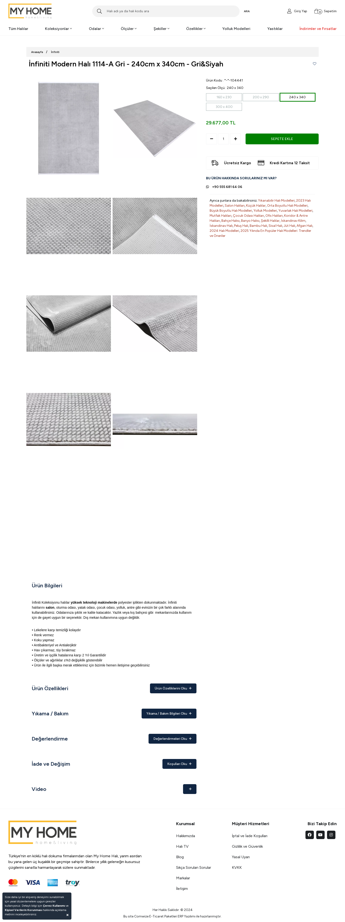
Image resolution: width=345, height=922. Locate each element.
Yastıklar (275, 28)
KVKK (237, 867)
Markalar (183, 878)
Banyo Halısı (250, 221)
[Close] (67, 914)
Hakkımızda (185, 836)
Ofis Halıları (274, 216)
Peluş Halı (241, 226)
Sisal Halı (275, 226)
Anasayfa (37, 52)
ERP (180, 916)
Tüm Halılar (18, 28)
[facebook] (309, 835)
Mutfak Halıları (220, 216)
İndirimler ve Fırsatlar (318, 28)
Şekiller (161, 28)
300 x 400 (224, 107)
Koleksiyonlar (58, 28)
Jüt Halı (289, 226)
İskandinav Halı (221, 226)
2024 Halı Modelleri (224, 231)
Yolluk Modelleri (236, 28)
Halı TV (182, 846)
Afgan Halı (304, 226)
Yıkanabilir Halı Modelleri (276, 200)
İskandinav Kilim (293, 221)
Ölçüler (129, 28)
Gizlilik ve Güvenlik (247, 846)
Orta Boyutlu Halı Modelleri (287, 206)
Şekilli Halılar (270, 221)
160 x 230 (224, 97)
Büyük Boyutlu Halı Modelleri (231, 211)
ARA (247, 11)
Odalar (96, 28)
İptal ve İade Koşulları (249, 836)
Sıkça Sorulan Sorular (193, 867)
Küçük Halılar (256, 206)
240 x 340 (297, 97)
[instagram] (331, 835)
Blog (180, 857)
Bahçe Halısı (230, 221)
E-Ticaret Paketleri (163, 916)
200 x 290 (261, 97)
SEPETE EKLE (282, 139)
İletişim (182, 888)
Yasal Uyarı (241, 857)
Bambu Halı (258, 226)
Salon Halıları (235, 206)
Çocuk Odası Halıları (248, 216)
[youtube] (320, 835)
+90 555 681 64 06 (227, 187)
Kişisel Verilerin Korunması (23, 910)
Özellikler (196, 28)
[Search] (166, 11)
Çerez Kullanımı (54, 905)
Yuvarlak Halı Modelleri (295, 211)
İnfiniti (55, 52)
